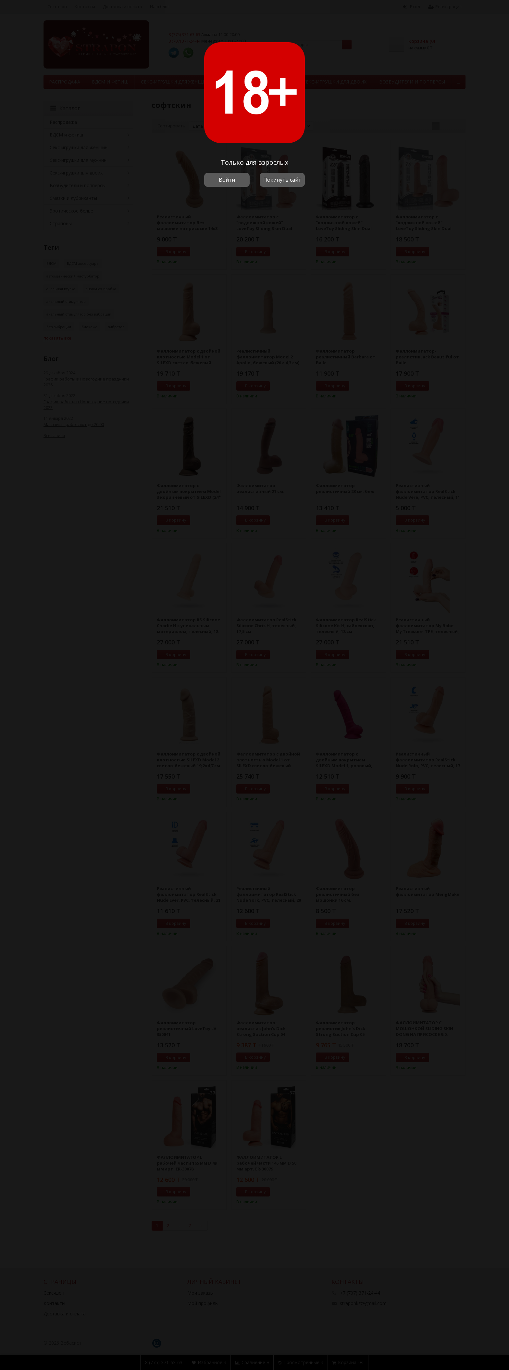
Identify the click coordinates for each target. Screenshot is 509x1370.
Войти (227, 179)
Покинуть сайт (282, 179)
